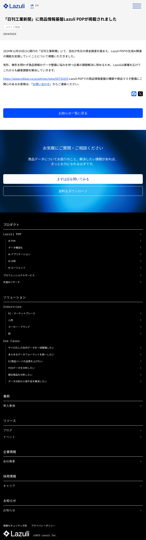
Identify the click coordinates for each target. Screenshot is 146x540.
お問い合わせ (41, 84)
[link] (141, 234)
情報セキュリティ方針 (15, 525)
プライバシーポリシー (43, 525)
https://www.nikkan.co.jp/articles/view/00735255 (35, 79)
